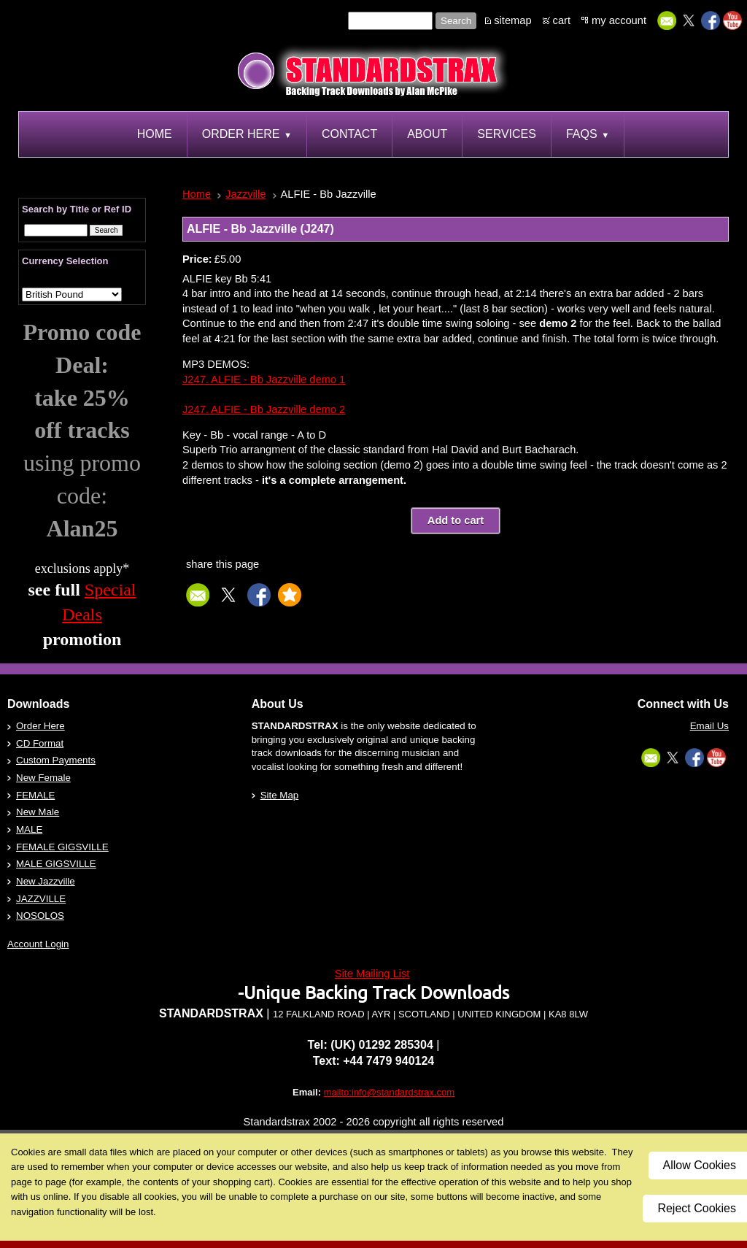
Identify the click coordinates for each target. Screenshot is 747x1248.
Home (196, 194)
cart (561, 20)
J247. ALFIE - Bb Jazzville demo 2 (263, 409)
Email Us (709, 725)
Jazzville (245, 194)
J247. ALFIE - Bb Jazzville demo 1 (263, 379)
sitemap (512, 20)
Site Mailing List (372, 973)
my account (619, 20)
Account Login (38, 944)
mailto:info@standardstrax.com (389, 1092)
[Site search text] (390, 21)
